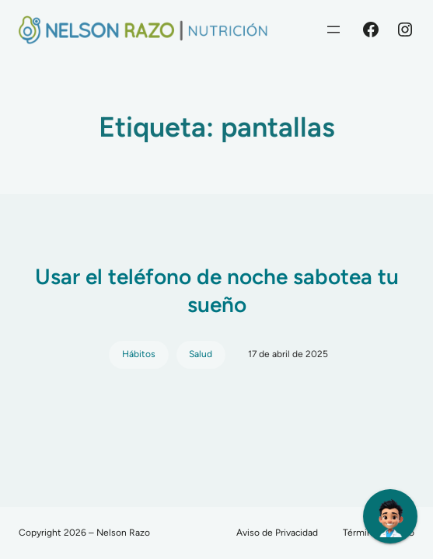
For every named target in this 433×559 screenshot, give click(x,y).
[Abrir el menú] (333, 29)
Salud (200, 354)
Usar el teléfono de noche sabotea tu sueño (217, 290)
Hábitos (138, 354)
